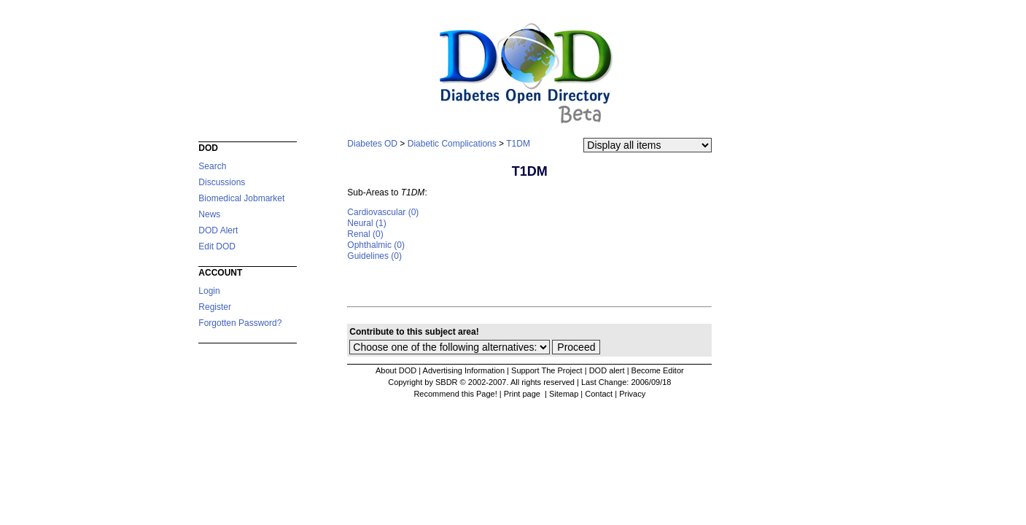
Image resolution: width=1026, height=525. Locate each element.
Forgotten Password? (239, 323)
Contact (599, 393)
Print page (523, 393)
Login (208, 291)
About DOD (396, 370)
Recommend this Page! (455, 393)
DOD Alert (218, 230)
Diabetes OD (372, 144)
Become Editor (657, 370)
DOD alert (607, 370)
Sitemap (563, 393)
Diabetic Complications (452, 144)
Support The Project (547, 370)
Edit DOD (217, 246)
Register (214, 307)
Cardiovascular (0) (383, 212)
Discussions (221, 182)
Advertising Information (464, 370)
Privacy (632, 393)
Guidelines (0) (374, 256)
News (209, 214)
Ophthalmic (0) (376, 245)
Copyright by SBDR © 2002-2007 (447, 382)
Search (212, 166)
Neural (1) (366, 223)
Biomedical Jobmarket (241, 198)
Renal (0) (365, 234)
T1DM (518, 144)
